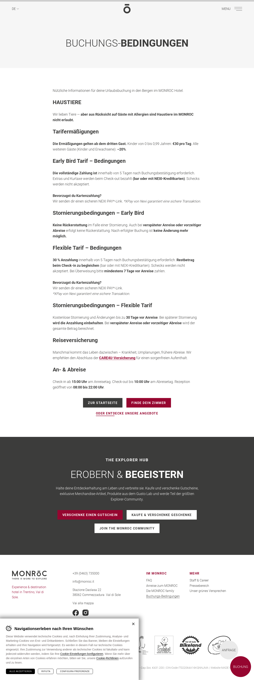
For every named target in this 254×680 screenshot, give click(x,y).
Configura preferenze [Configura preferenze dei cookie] (75, 671)
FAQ (149, 580)
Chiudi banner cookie (133, 624)
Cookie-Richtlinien (107, 658)
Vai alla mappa (83, 603)
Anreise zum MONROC (162, 585)
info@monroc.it (83, 581)
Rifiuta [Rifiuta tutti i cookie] (45, 671)
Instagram (85, 613)
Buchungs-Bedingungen (163, 596)
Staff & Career (199, 580)
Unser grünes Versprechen (208, 591)
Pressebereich (199, 585)
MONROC (127, 8)
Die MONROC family (160, 591)
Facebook (76, 613)
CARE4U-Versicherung (117, 358)
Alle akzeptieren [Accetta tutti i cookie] (21, 671)
